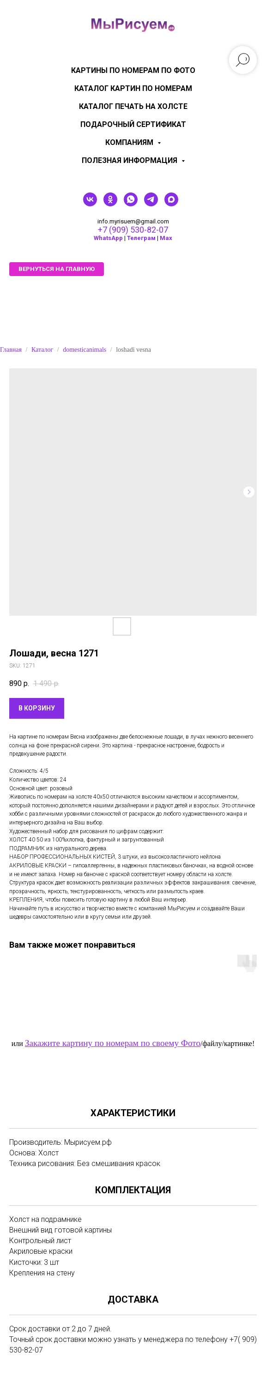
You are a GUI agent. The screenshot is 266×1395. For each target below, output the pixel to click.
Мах (166, 238)
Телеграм (141, 238)
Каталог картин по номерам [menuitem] (133, 88)
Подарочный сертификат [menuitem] (133, 124)
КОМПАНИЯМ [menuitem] (130, 142)
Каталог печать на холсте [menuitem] (133, 106)
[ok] (110, 204)
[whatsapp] (131, 204)
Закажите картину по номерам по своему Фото (112, 1043)
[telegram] (151, 204)
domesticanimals (84, 349)
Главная (11, 349)
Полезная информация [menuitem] (130, 160)
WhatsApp (108, 238)
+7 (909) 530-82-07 (133, 230)
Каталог (42, 349)
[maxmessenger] (171, 204)
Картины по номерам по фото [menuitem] (133, 70)
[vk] (90, 204)
